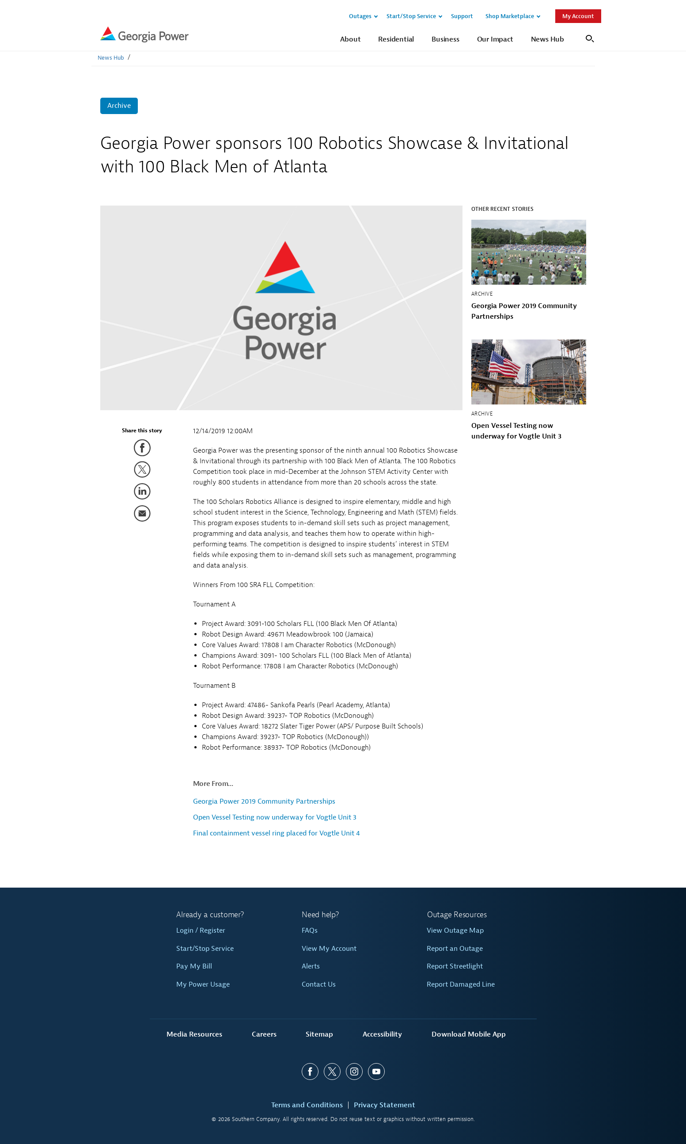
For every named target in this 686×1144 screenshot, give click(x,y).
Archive (119, 105)
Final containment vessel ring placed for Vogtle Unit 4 (276, 833)
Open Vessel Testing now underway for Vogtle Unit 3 (274, 817)
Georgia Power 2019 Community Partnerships (264, 801)
